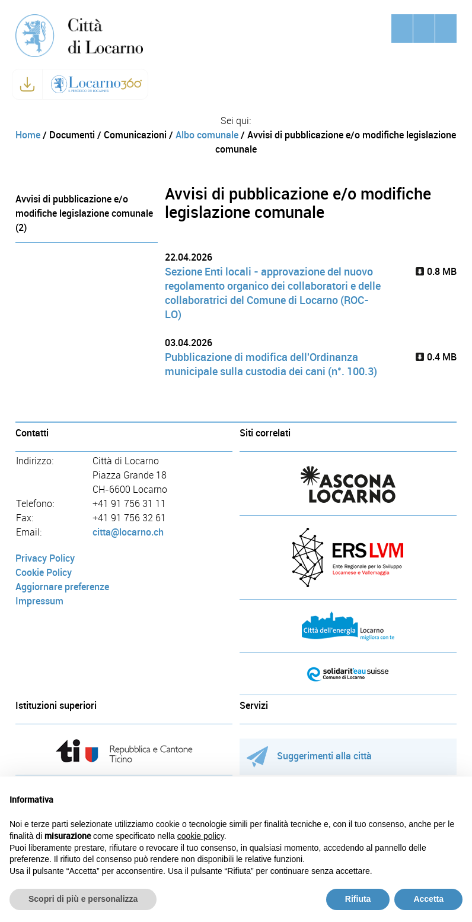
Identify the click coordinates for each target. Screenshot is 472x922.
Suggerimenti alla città (309, 756)
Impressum (39, 601)
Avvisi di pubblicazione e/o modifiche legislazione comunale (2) (84, 213)
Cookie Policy (43, 572)
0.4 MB (436, 357)
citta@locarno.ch (128, 532)
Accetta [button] (428, 899)
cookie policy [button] (200, 836)
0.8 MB (436, 271)
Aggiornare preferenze (62, 587)
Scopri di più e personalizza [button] (83, 899)
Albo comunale (207, 135)
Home (27, 135)
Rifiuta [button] (358, 899)
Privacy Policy (45, 558)
